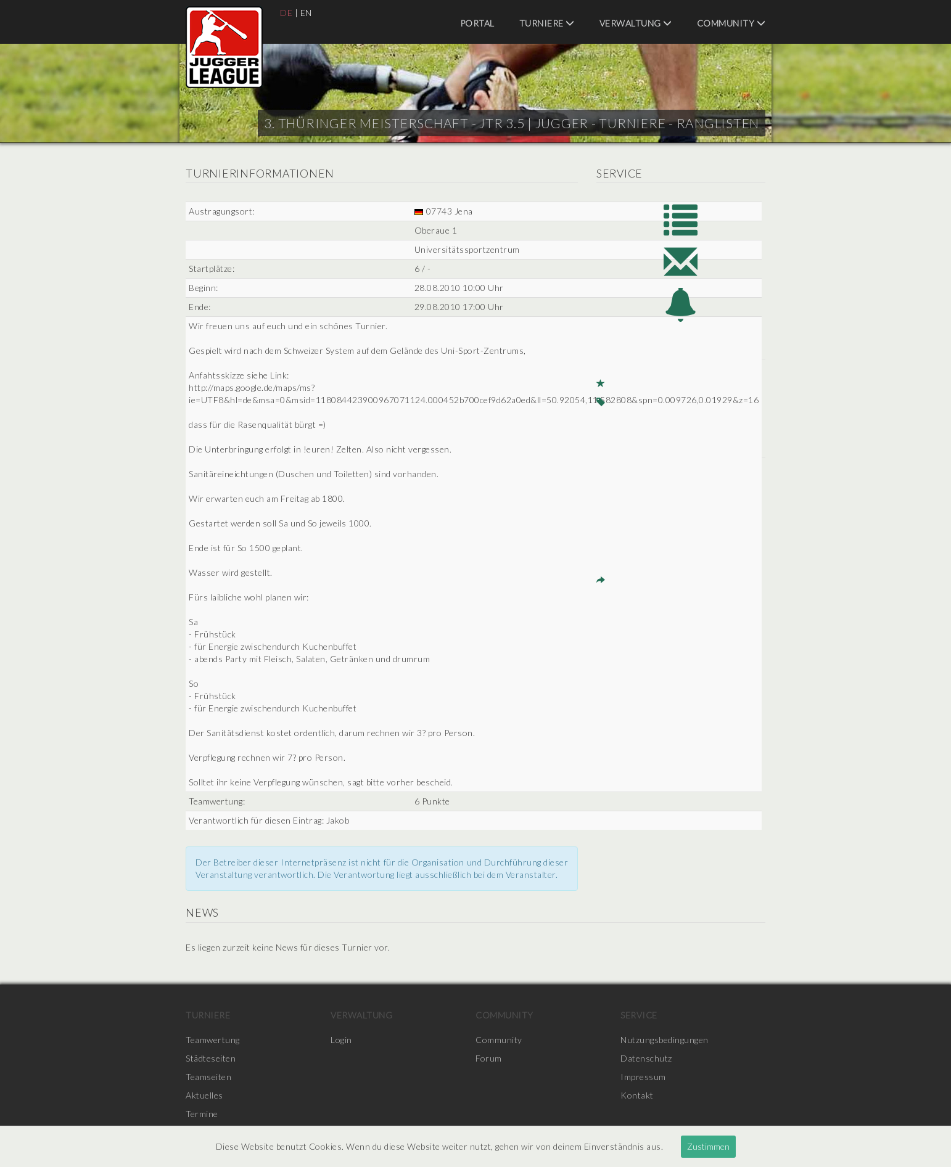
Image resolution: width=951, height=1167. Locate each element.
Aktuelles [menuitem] (204, 1095)
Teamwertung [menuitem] (213, 1039)
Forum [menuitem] (489, 1058)
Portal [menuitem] (477, 23)
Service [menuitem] (638, 1015)
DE (286, 12)
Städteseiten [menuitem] (211, 1058)
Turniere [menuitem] (547, 23)
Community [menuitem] (731, 23)
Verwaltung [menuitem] (635, 23)
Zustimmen (708, 1146)
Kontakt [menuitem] (637, 1095)
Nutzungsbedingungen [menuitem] (664, 1039)
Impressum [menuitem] (643, 1076)
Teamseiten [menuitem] (208, 1076)
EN (306, 12)
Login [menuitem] (341, 1039)
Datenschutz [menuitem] (646, 1058)
